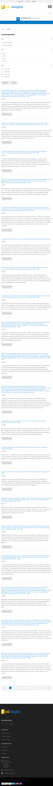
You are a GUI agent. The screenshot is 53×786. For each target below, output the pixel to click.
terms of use (5, 739)
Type (2, 38)
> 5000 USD (5, 76)
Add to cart (7, 114)
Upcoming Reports (7, 45)
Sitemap (4, 753)
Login (27, 1)
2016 (3, 53)
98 (33, 687)
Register (34, 1)
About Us (4, 747)
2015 (3, 56)
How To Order (6, 733)
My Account (20, 1)
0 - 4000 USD (5, 74)
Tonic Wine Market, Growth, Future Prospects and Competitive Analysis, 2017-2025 (25, 239)
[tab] (26, 39)
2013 (3, 61)
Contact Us (5, 750)
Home (3, 29)
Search (5, 82)
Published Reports (6, 42)
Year (2, 49)
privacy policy (6, 736)
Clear (14, 82)
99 (36, 687)
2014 (3, 58)
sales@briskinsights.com (10, 773)
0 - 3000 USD (5, 71)
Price (2, 65)
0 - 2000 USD (5, 69)
